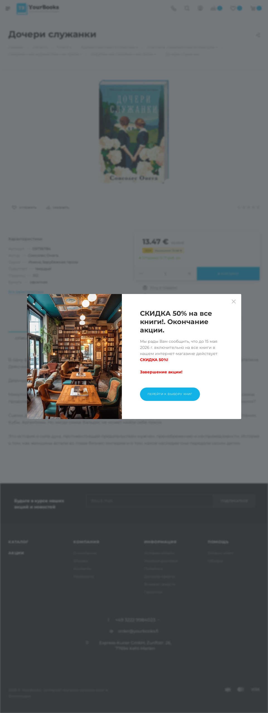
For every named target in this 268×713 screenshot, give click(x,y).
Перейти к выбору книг (170, 394)
